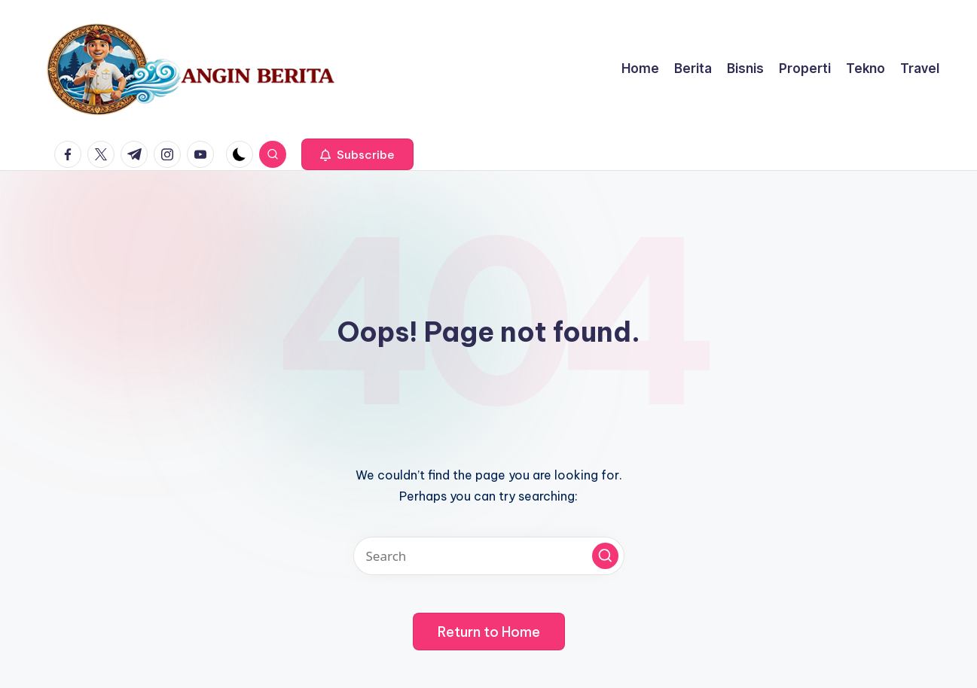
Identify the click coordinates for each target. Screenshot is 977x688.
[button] (357, 154)
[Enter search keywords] (488, 556)
